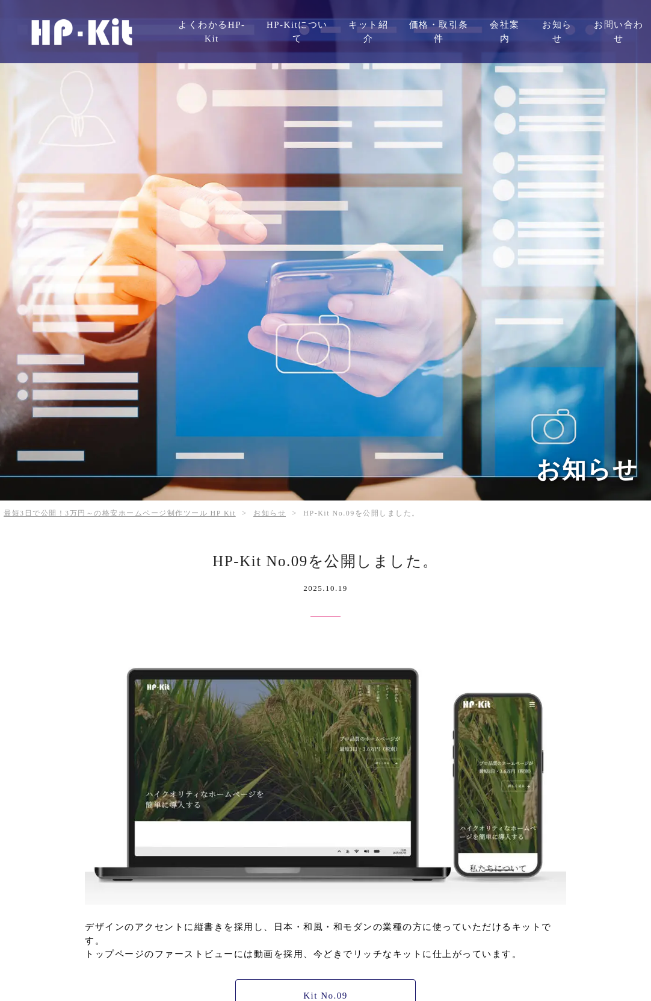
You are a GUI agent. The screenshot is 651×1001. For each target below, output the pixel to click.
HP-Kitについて (297, 31)
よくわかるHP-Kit (211, 31)
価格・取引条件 (439, 31)
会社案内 (505, 31)
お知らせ (557, 31)
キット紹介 (368, 31)
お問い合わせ (619, 31)
